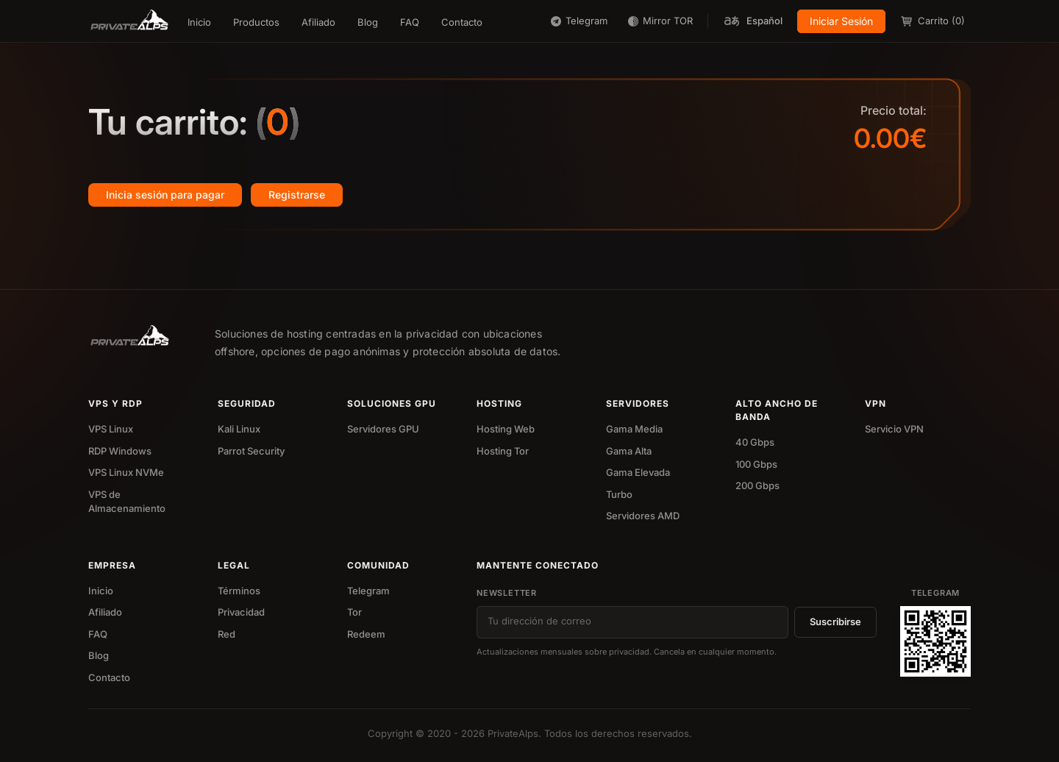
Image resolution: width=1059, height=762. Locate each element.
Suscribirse (835, 621)
